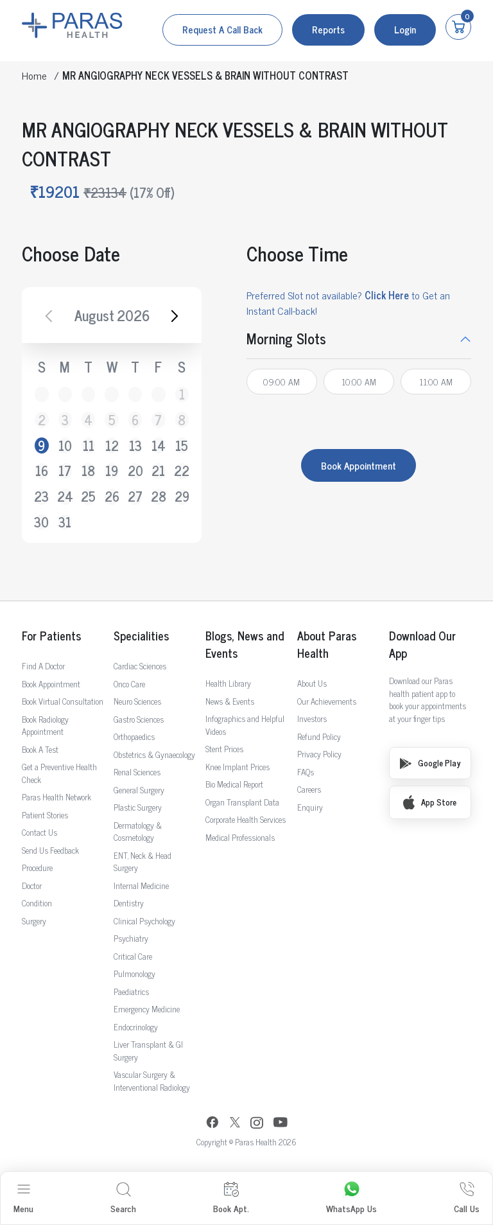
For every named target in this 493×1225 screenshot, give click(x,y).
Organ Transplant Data (242, 802)
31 (64, 523)
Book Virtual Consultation (62, 701)
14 (158, 445)
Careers (309, 789)
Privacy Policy (319, 754)
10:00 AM (359, 381)
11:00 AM (436, 381)
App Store (429, 802)
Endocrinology (136, 1027)
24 (65, 497)
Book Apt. (231, 1198)
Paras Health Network (56, 797)
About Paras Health (326, 644)
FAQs (305, 772)
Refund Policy (319, 736)
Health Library (228, 683)
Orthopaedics (134, 736)
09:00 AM (281, 381)
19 (111, 471)
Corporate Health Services (245, 819)
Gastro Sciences (139, 719)
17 (64, 471)
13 (135, 445)
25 (88, 497)
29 (182, 497)
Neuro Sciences (137, 701)
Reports (328, 29)
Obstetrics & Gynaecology (154, 754)
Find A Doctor (43, 666)
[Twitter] (235, 1124)
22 (182, 471)
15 (181, 445)
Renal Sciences (137, 772)
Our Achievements (326, 701)
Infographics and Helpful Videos (244, 725)
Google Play (430, 763)
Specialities (141, 635)
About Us (312, 683)
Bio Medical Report (234, 784)
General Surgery (139, 790)
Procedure (37, 867)
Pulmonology (134, 973)
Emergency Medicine (147, 1009)
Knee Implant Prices (237, 766)
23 (41, 497)
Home (34, 75)
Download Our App (422, 644)
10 (65, 445)
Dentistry (129, 903)
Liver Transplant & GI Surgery (148, 1050)
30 (41, 523)
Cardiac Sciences (140, 666)
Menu (23, 1198)
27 (135, 497)
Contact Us (39, 832)
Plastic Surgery (138, 807)
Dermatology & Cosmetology (138, 831)
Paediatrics (131, 991)
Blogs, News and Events (244, 644)
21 (158, 471)
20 (135, 471)
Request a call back (222, 29)
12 (112, 445)
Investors (312, 718)
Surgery (34, 921)
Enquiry (310, 807)
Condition (37, 903)
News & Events (229, 701)
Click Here (387, 294)
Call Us (467, 1198)
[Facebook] (212, 1123)
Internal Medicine (141, 885)
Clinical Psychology (144, 921)
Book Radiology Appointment (45, 725)
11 (88, 445)
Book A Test (40, 749)
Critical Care (133, 956)
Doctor (32, 885)
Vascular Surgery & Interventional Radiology (152, 1081)
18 (88, 471)
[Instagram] (256, 1124)
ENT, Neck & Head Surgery (142, 862)
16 (41, 471)
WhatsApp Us (351, 1198)
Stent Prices (224, 748)
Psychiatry (131, 938)
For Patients (51, 635)
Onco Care (129, 684)
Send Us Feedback (50, 850)
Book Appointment (358, 465)
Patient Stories (45, 815)
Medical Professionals (240, 837)
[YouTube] (280, 1123)
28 (158, 497)
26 (111, 497)
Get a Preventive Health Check (59, 773)
